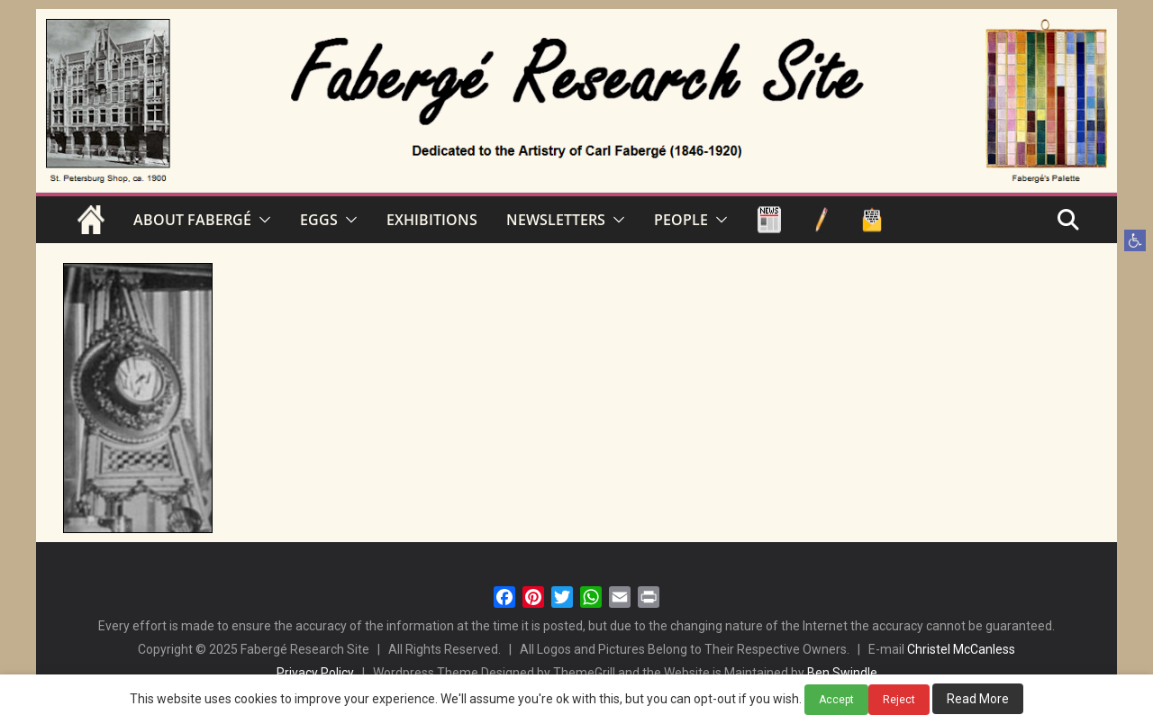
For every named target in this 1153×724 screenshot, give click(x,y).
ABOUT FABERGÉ (192, 220)
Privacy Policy (315, 672)
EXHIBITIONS (431, 220)
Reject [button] (899, 699)
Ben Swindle (842, 672)
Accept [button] (836, 699)
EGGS (319, 220)
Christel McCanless (961, 649)
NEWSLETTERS (555, 220)
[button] (1135, 240)
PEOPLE (681, 220)
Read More (978, 699)
